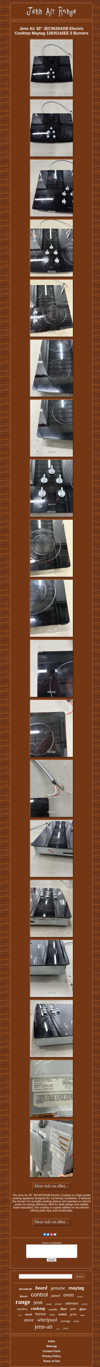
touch (28, 1314)
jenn (37, 1302)
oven (68, 1295)
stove (29, 1320)
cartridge (65, 1321)
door (63, 1309)
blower (23, 1296)
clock (65, 1328)
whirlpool (47, 1320)
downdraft (25, 1289)
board (41, 1288)
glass (83, 1309)
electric (85, 1304)
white (52, 1314)
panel (55, 1295)
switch (62, 1314)
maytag (76, 1288)
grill (20, 1315)
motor (49, 1304)
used (58, 1329)
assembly (53, 1309)
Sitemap (51, 1346)
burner (40, 1314)
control (39, 1294)
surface (80, 1296)
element (71, 1303)
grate (73, 1314)
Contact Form (51, 1351)
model (82, 1315)
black (76, 1321)
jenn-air (44, 1326)
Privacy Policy (51, 1356)
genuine (58, 1288)
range (23, 1302)
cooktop (38, 1308)
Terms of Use (51, 1361)
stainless (22, 1309)
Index (51, 1341)
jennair (58, 1304)
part (73, 1308)
